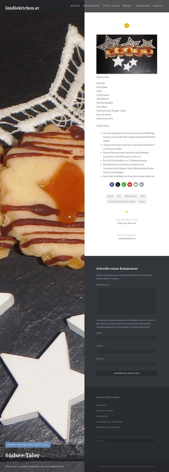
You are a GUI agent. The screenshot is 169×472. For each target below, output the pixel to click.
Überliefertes (91, 6)
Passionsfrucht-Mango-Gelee (121, 201)
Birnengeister (102, 416)
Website (100, 359)
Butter (110, 196)
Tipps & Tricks (111, 6)
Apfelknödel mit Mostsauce (108, 427)
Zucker (142, 201)
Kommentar (103, 285)
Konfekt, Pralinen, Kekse (20, 445)
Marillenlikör (130, 196)
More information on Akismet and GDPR (131, 327)
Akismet (100, 327)
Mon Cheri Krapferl (104, 410)
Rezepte (75, 6)
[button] (112, 184)
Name (99, 333)
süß (46, 445)
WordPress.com (148, 466)
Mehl (142, 196)
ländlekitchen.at (22, 8)
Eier (119, 196)
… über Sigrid (142, 6)
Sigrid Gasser (29, 466)
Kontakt (158, 6)
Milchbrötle (101, 405)
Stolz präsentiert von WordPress (112, 466)
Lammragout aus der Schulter (109, 421)
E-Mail (100, 346)
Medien (127, 6)
